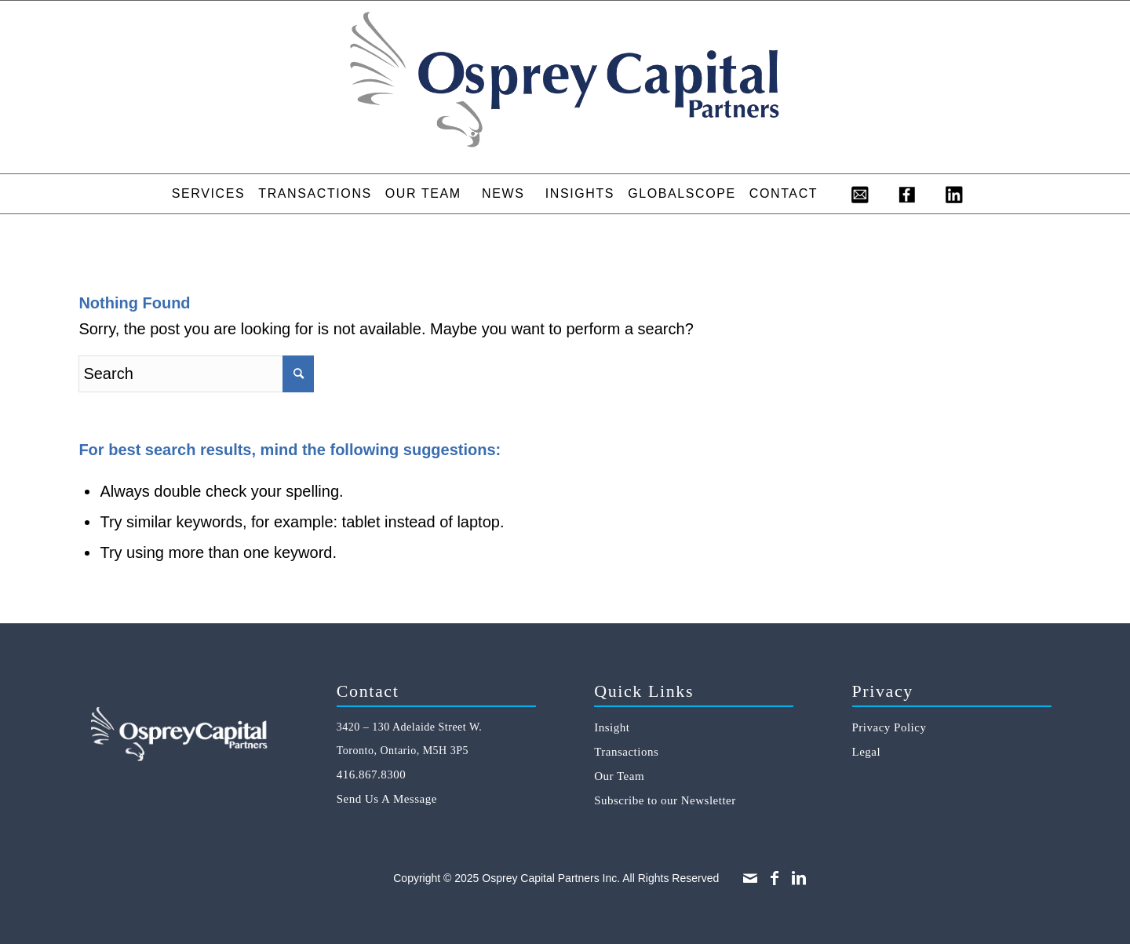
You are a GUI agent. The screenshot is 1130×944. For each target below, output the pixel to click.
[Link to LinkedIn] (799, 878)
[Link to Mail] (750, 878)
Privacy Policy (889, 727)
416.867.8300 (371, 774)
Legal (866, 751)
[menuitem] (208, 193)
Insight (611, 727)
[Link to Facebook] (774, 878)
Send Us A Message (387, 799)
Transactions (626, 751)
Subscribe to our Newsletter (665, 800)
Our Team (619, 776)
